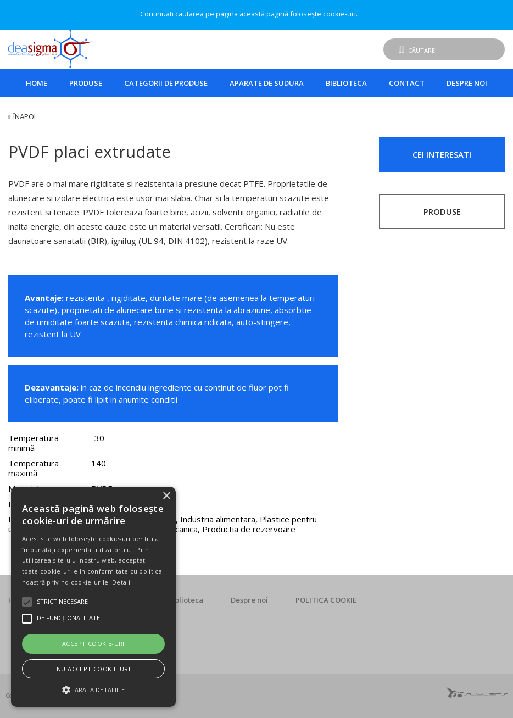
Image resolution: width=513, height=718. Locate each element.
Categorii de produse (166, 83)
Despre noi (467, 83)
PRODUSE (442, 211)
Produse (85, 83)
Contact (407, 83)
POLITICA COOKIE (325, 600)
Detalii (122, 582)
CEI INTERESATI (441, 154)
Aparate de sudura (267, 83)
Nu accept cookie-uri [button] (93, 669)
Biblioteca (346, 83)
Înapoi (24, 116)
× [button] (166, 496)
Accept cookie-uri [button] (93, 643)
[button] (93, 688)
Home (36, 83)
